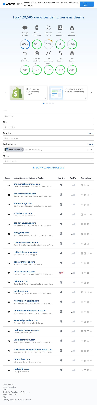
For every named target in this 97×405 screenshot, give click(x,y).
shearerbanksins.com (25, 193)
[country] (45, 138)
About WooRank (10, 394)
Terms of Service (24, 399)
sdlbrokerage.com (23, 203)
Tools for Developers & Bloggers (16, 392)
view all (91, 133)
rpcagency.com (21, 232)
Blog (5, 397)
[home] (13, 4)
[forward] (91, 93)
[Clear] (88, 149)
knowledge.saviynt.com (26, 320)
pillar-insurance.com (24, 271)
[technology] (55, 149)
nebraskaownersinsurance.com (30, 310)
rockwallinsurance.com (26, 242)
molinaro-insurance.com (26, 330)
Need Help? (8, 384)
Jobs (5, 389)
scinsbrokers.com (23, 213)
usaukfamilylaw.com (24, 339)
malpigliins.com (22, 369)
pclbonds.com (21, 281)
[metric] (45, 161)
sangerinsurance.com (25, 222)
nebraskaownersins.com (26, 300)
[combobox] (48, 138)
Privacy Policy (8, 399)
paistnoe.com (21, 291)
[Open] (91, 138)
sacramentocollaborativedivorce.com (33, 349)
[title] (48, 116)
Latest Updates (9, 387)
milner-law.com (22, 359)
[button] (14, 149)
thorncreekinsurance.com (27, 184)
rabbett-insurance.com (25, 252)
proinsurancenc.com (24, 261)
